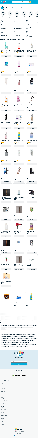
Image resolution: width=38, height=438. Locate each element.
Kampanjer (3, 391)
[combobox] (20, 2)
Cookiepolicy (3, 421)
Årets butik (3, 388)
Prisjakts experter (4, 385)
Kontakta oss (3, 410)
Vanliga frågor (3, 409)
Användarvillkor (3, 419)
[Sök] (30, 2)
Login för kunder (4, 403)
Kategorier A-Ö (3, 389)
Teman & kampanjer (4, 386)
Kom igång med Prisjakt (5, 380)
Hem (1, 4)
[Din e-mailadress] (19, 362)
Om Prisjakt (3, 407)
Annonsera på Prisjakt (5, 400)
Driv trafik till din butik (4, 398)
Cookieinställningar (4, 424)
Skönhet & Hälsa (5, 4)
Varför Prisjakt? (3, 397)
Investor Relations (4, 415)
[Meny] (1, 2)
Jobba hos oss (3, 412)
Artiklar (2, 383)
